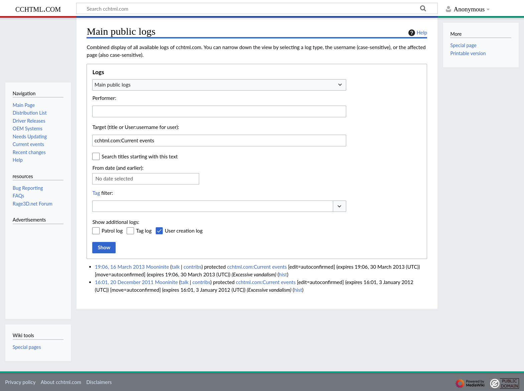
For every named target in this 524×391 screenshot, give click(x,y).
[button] (339, 206)
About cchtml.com (61, 382)
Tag (96, 193)
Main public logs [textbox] (113, 85)
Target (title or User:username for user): (135, 127)
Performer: (104, 98)
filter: (102, 193)
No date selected (114, 178)
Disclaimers (99, 382)
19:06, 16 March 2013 (120, 267)
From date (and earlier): (117, 168)
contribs (192, 267)
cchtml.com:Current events (257, 267)
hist (283, 274)
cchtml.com (38, 8)
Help (417, 32)
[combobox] (219, 85)
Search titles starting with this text (140, 156)
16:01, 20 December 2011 (124, 282)
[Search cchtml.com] (257, 8)
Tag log (144, 231)
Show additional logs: (115, 222)
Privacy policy (20, 382)
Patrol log (112, 231)
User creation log (184, 231)
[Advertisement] (33, 268)
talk (175, 267)
